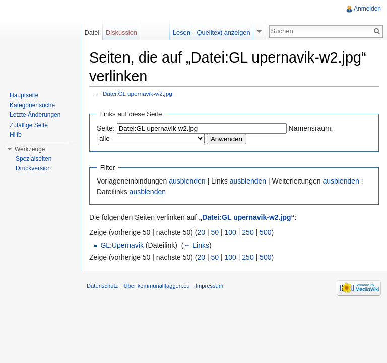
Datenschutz (102, 286)
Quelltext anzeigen (223, 32)
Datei (91, 32)
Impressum (209, 286)
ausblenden (187, 181)
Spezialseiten (33, 158)
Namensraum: (311, 128)
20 (202, 232)
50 (215, 232)
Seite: (106, 128)
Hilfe (16, 134)
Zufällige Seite (29, 125)
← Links (196, 245)
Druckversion (33, 168)
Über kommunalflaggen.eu (156, 286)
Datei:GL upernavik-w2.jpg (137, 93)
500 (265, 232)
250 (247, 232)
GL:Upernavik (122, 245)
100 (230, 232)
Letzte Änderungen (35, 114)
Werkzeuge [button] (30, 149)
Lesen (181, 32)
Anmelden (367, 8)
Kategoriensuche (32, 105)
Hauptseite (24, 95)
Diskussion (121, 32)
